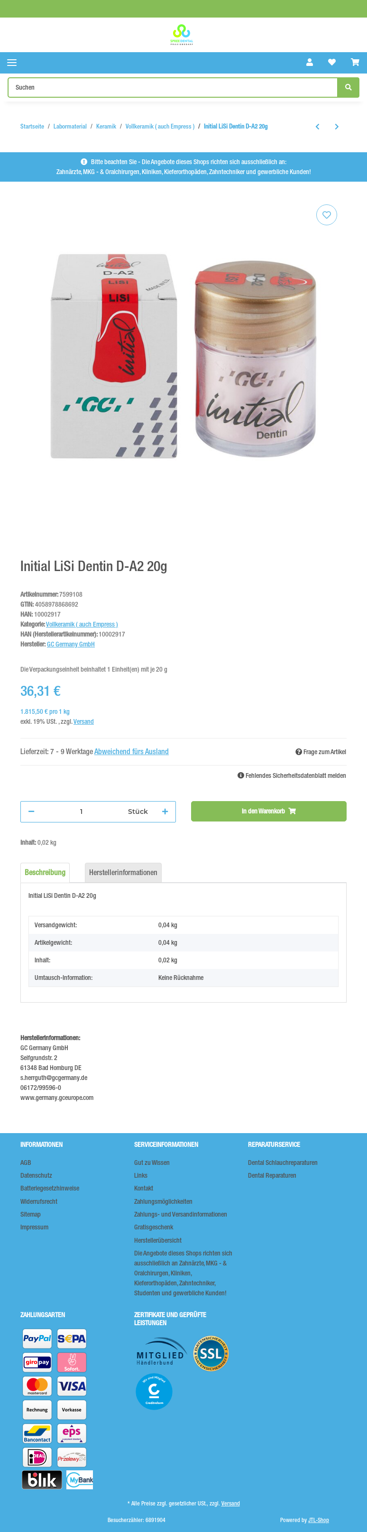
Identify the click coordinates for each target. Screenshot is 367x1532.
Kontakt (143, 1188)
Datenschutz (36, 1175)
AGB (25, 1162)
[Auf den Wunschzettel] (326, 214)
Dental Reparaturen (272, 1175)
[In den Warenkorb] (269, 811)
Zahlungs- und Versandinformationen (180, 1214)
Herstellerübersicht (158, 1240)
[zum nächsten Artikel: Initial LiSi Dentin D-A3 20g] (337, 127)
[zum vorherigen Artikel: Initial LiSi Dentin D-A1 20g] (317, 127)
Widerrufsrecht (38, 1201)
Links (140, 1175)
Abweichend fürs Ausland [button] (131, 751)
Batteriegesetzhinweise (49, 1188)
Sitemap (30, 1214)
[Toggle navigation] (12, 63)
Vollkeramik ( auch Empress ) (82, 624)
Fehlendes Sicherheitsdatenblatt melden (292, 775)
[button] (310, 62)
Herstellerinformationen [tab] (123, 872)
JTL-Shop (318, 1520)
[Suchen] (173, 87)
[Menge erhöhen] (165, 812)
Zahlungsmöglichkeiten (163, 1201)
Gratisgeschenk (153, 1227)
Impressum (34, 1227)
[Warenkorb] (355, 62)
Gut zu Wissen (152, 1162)
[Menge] (81, 812)
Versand (83, 721)
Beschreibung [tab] (45, 872)
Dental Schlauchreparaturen (283, 1162)
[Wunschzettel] (332, 62)
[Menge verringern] (31, 812)
